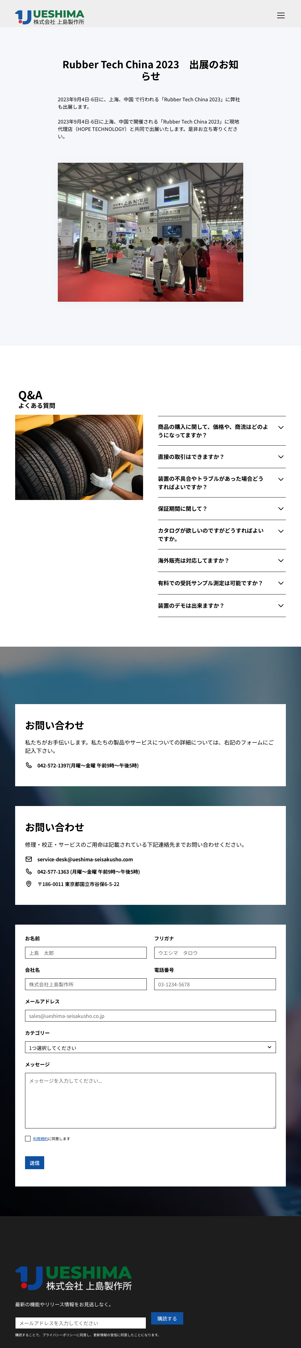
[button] (279, 15)
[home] (49, 15)
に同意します (51, 1138)
